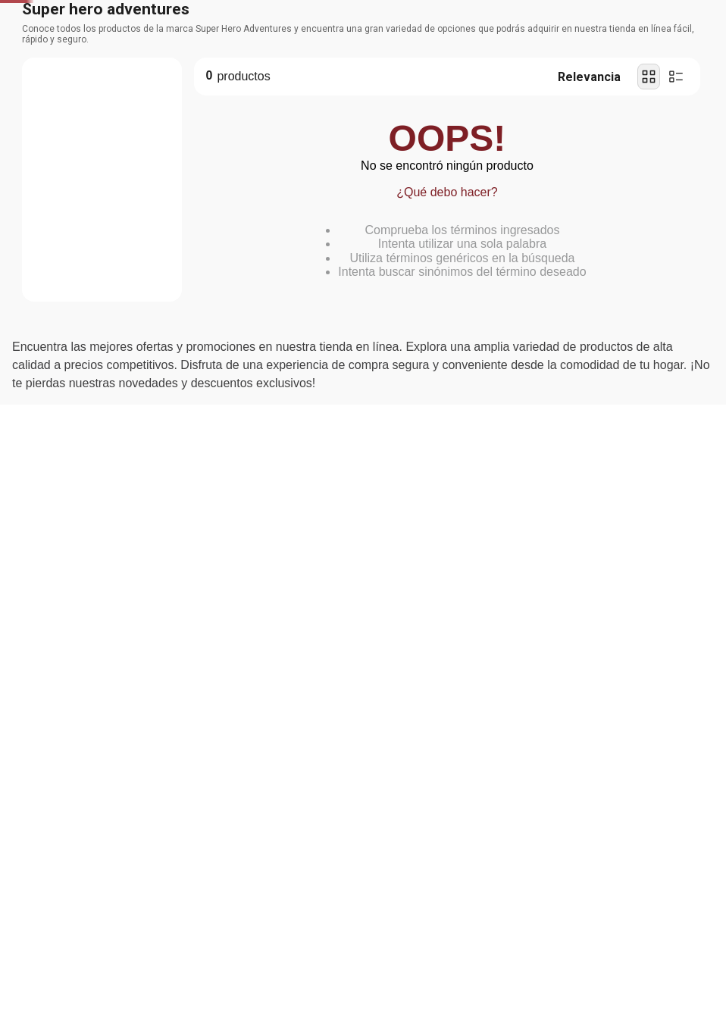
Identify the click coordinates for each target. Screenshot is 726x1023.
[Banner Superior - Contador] (363, 16)
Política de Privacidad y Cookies (174, 880)
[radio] (648, 191)
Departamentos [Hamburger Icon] (70, 95)
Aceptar (182, 922)
